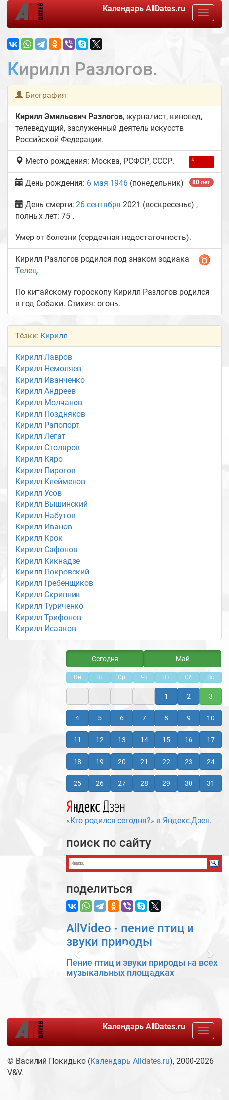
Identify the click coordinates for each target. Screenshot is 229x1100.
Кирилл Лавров (43, 357)
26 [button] (100, 783)
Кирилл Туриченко (49, 606)
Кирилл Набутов (45, 515)
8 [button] (166, 718)
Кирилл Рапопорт (47, 425)
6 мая (97, 183)
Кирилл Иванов (43, 526)
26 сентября (98, 204)
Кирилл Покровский (52, 571)
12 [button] (100, 740)
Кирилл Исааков (45, 628)
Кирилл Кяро (39, 459)
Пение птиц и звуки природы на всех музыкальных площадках (142, 967)
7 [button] (144, 718)
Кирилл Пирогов (45, 470)
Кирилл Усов (38, 493)
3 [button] (211, 696)
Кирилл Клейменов (50, 481)
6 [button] (122, 718)
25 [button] (77, 783)
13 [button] (122, 740)
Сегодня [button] (105, 659)
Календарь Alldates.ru (130, 1061)
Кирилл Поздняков (50, 414)
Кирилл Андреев (45, 391)
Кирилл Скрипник (47, 594)
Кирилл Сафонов (46, 549)
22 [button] (166, 761)
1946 (119, 183)
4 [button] (77, 718)
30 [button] (188, 783)
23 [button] (188, 761)
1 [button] (166, 696)
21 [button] (144, 761)
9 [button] (189, 718)
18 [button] (77, 761)
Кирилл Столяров (47, 447)
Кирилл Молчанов (48, 402)
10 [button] (211, 718)
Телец (26, 270)
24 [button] (211, 761)
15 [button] (166, 740)
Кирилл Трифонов (48, 617)
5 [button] (100, 718)
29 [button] (166, 783)
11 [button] (77, 740)
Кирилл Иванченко (50, 379)
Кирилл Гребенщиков (54, 583)
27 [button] (122, 783)
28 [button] (144, 783)
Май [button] (183, 659)
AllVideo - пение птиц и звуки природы (130, 934)
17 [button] (211, 740)
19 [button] (100, 761)
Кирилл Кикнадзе (47, 561)
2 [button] (189, 696)
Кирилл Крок (39, 538)
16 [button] (188, 740)
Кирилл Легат (40, 436)
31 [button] (211, 783)
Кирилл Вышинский (51, 504)
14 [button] (144, 740)
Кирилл (54, 335)
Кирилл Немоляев (48, 368)
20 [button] (122, 761)
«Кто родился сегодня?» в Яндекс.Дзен (138, 811)
